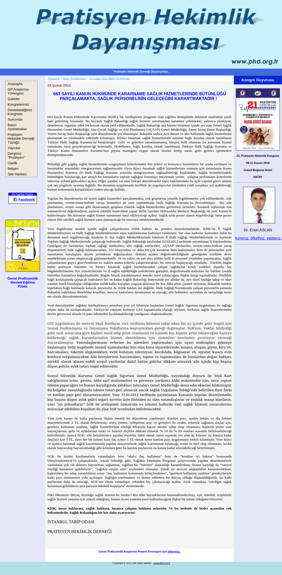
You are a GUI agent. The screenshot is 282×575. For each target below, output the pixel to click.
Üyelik (12, 163)
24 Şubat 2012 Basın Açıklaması (109, 78)
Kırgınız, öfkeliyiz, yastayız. (258, 238)
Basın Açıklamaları (17, 127)
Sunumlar (15, 119)
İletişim (13, 169)
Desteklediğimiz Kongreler (20, 112)
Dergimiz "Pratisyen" (16, 155)
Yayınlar (14, 148)
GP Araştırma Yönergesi (18, 91)
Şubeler (14, 99)
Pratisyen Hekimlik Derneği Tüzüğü (21, 138)
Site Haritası (17, 174)
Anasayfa (15, 84)
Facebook (24, 199)
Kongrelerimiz (18, 104)
